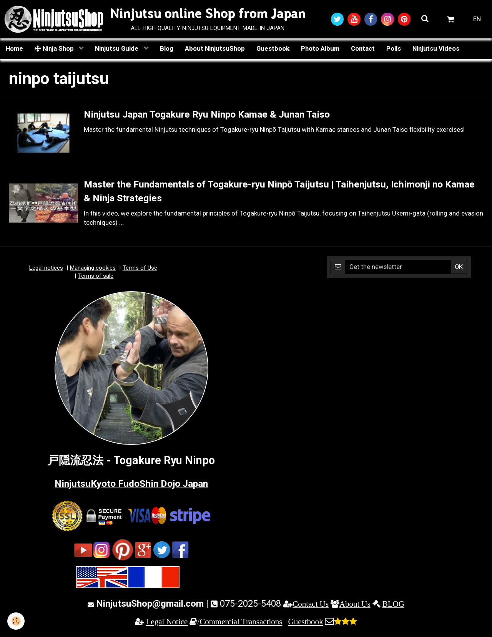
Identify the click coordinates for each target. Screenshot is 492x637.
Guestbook (272, 49)
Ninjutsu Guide (117, 49)
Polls (393, 49)
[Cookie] (16, 621)
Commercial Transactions (240, 622)
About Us (355, 604)
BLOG (393, 604)
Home (14, 49)
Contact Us (311, 604)
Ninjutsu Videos (435, 49)
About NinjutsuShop (215, 49)
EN (477, 19)
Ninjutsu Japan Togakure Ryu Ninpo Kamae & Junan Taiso (230, 114)
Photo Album (320, 49)
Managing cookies (93, 268)
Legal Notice (167, 622)
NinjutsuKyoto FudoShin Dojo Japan (131, 483)
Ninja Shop (55, 49)
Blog (166, 49)
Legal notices (46, 268)
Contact (363, 49)
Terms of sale (95, 276)
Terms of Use (140, 268)
